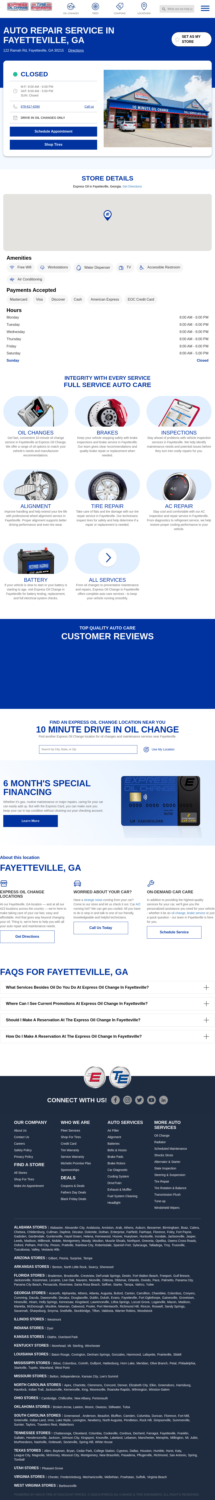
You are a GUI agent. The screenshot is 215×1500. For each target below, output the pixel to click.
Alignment (114, 1137)
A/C (138, 904)
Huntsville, (147, 1236)
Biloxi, (57, 1363)
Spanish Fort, (123, 1245)
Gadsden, (20, 1236)
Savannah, (21, 1310)
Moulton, (98, 1240)
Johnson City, (71, 1437)
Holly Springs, (48, 1302)
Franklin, (183, 1433)
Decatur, (78, 1232)
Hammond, (134, 1354)
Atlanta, (94, 1293)
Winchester (92, 1346)
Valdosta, (107, 1310)
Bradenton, (55, 1275)
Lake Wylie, (63, 1420)
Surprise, (76, 1258)
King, (85, 1389)
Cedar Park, (84, 1451)
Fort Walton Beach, (146, 1275)
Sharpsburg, (38, 1310)
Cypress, (123, 1451)
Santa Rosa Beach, (87, 1284)
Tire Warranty (70, 1150)
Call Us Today (100, 928)
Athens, (129, 1227)
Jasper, (191, 1236)
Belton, (54, 1376)
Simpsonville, (162, 1420)
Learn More (31, 820)
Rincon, (146, 1306)
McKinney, (53, 1455)
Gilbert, (53, 1258)
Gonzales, (119, 1354)
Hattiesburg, (111, 1363)
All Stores (20, 1172)
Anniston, (108, 1227)
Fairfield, (132, 1232)
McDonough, (35, 1306)
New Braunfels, (110, 1455)
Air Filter (113, 1130)
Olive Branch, (159, 1363)
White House (104, 1442)
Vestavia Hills (50, 1249)
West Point (62, 1367)
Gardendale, (36, 1236)
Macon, (172, 1302)
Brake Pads (115, 1156)
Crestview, (88, 1275)
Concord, (110, 1385)
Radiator (160, 1142)
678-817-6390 (30, 106)
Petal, (173, 1363)
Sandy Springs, (175, 1306)
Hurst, (170, 1451)
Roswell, (158, 1306)
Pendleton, (131, 1420)
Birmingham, (171, 1227)
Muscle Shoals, (115, 1240)
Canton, (130, 1293)
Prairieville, (164, 1354)
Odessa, (108, 1280)
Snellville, (66, 1310)
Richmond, (161, 1455)
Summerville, (181, 1420)
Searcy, (93, 1267)
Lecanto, (55, 1280)
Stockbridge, (82, 1310)
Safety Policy (23, 1150)
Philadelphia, (187, 1363)
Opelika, (161, 1240)
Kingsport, (88, 1437)
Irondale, (161, 1236)
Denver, (122, 1385)
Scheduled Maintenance (170, 1148)
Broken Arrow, (62, 1407)
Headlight (114, 1202)
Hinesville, (21, 1302)
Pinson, (55, 1245)
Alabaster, (57, 1227)
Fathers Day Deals (73, 1192)
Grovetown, (187, 1297)
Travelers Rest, (47, 1424)
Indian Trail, (36, 1389)
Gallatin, (19, 1437)
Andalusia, (93, 1227)
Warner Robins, (125, 1310)
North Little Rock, (75, 1267)
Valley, (35, 1249)
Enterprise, (117, 1232)
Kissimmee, (40, 1280)
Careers (19, 1143)
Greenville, (21, 1420)
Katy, (178, 1451)
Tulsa (126, 1407)
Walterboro (66, 1424)
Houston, (146, 1451)
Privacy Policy (23, 1156)
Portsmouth (100, 1398)
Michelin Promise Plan (76, 1163)
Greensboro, (166, 1385)
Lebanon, (130, 1437)
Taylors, (31, 1424)
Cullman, (52, 1232)
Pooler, (91, 1306)
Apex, (68, 1385)
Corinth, (83, 1363)
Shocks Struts (163, 1155)
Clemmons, (95, 1385)
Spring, (193, 1455)
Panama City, (184, 1280)
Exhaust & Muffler (120, 1189)
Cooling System (118, 1176)
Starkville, (20, 1367)
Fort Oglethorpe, (150, 1297)
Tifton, (96, 1310)
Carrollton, (144, 1293)
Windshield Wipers (167, 1207)
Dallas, (134, 1451)
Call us (89, 106)
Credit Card (68, 1143)
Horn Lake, (127, 1363)
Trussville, (178, 1245)
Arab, (119, 1227)
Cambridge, (49, 1398)
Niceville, (95, 1280)
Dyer (50, 1328)
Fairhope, (145, 1232)
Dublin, (94, 1297)
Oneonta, (148, 1240)
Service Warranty (72, 1156)
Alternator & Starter (167, 1162)
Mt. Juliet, (191, 1437)
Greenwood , (72, 1416)
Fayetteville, (129, 1297)
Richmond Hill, (129, 1306)
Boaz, (185, 1227)
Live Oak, (68, 1280)
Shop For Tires (24, 1179)
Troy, (167, 1245)
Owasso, (101, 1407)
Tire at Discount (60, 1494)
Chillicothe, (65, 1398)
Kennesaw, (66, 1302)
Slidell (177, 1354)
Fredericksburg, (71, 1477)
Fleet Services (70, 1130)
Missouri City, (71, 1455)
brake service (196, 913)
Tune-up (160, 1201)
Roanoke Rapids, (119, 1389)
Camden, (129, 1416)
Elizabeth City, (138, 1385)
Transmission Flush (167, 1194)
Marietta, (20, 1306)
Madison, (30, 1240)
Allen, (48, 1451)
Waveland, (47, 1367)
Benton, (57, 1267)
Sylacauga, (140, 1245)
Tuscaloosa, (22, 1249)
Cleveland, (80, 1433)
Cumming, (21, 1297)
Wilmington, (140, 1389)
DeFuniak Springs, (108, 1275)
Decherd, (139, 1433)
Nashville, (40, 1442)
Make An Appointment (29, 1186)
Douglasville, (79, 1297)
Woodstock (144, 1310)
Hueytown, (131, 1236)
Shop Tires (53, 144)
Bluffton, (116, 1416)
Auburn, (140, 1227)
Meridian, (142, 1363)
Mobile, (57, 1240)
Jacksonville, (176, 1236)
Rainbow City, (84, 1245)
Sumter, (19, 1424)
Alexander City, (75, 1227)
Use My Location (158, 749)
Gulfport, (96, 1363)
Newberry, (94, 1420)
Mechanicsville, (93, 1477)
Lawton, (78, 1407)
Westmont (54, 1319)
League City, (22, 1455)
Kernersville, (72, 1389)
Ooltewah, (55, 1442)
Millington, (177, 1437)
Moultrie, (51, 1306)
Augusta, (107, 1293)
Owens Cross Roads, (182, 1240)
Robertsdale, (103, 1245)
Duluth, (105, 1297)
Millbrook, (44, 1240)
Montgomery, (72, 1240)
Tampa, (129, 1284)
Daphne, (65, 1232)
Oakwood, (78, 1306)
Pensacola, (50, 1284)
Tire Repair (161, 1181)
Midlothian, (112, 1477)
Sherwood (107, 1267)
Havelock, (20, 1389)
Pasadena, (128, 1455)
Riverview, (66, 1284)
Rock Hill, (145, 1420)
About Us (20, 1130)
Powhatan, (127, 1477)
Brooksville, (72, 1275)
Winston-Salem (159, 1389)
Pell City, (43, 1245)
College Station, (104, 1451)
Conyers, (189, 1293)
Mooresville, (98, 1389)
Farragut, (152, 1433)
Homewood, (103, 1236)
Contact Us (21, 1137)
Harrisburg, (183, 1385)
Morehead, (59, 1346)
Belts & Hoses (117, 1150)
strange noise (93, 900)
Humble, (159, 1451)
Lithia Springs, (120, 1302)
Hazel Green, (73, 1236)
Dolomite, (91, 1232)
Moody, (86, 1240)
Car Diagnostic (118, 1170)
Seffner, (107, 1284)
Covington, (78, 1354)
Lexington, (79, 1420)
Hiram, (33, 1302)
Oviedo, (146, 1280)
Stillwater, (115, 1407)
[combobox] (177, 9)
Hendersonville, (37, 1437)
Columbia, (144, 1416)
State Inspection (165, 1168)
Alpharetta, (69, 1293)
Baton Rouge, (61, 1354)
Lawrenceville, (100, 1302)
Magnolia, (38, 1455)
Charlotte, (79, 1385)
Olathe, (52, 1337)
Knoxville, (102, 1437)
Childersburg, (36, 1232)
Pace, (156, 1280)
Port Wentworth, (108, 1306)
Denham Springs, (99, 1354)
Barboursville (68, 1486)
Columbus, (175, 1293)
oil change (178, 913)
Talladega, (156, 1245)
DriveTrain (115, 1183)
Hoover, (117, 1236)
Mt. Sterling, (76, 1346)
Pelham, (30, 1245)
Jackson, (54, 1437)
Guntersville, (54, 1236)
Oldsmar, (121, 1280)
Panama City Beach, (28, 1284)
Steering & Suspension (169, 1175)
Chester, (53, 1477)
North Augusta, (113, 1420)
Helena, (88, 1236)
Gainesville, (170, 1297)
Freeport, (166, 1275)
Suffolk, (141, 1477)
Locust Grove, (140, 1302)
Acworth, (55, 1293)
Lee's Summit (109, 1376)
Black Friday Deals (73, 1199)
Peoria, (64, 1258)
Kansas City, (90, 1376)
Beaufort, (104, 1416)
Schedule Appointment (53, 131)
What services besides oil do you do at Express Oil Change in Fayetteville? (107, 987)
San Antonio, (178, 1455)
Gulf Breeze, (181, 1275)
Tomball (19, 1459)
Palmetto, (167, 1280)
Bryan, (71, 1451)
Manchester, (146, 1437)
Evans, (115, 1297)
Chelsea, (20, 1232)
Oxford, (19, 1245)
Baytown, (59, 1451)
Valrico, (140, 1284)
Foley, (171, 1232)
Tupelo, (33, 1367)
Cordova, (126, 1433)
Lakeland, (116, 1437)
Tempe (88, 1258)
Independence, (70, 1376)
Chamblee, (159, 1293)
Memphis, (162, 1437)
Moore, (90, 1407)
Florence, (159, 1232)
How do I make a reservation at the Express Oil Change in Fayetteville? (107, 1036)
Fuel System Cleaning (123, 1196)
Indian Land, (38, 1420)
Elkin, (153, 1385)
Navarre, (82, 1280)
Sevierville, (70, 1442)
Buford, (119, 1293)
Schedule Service (174, 932)
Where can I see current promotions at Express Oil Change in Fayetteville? (107, 1003)
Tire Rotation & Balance (170, 1188)
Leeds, (18, 1240)
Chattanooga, (63, 1433)
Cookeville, (110, 1433)
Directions (76, 50)
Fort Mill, (184, 1416)
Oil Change (162, 1135)
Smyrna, (53, 1310)
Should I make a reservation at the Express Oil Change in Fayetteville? (107, 1020)
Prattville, (68, 1245)
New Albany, (82, 1398)
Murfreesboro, (23, 1442)
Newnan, (64, 1306)
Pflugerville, (145, 1455)
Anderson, (89, 1416)
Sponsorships (70, 1170)
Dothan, (104, 1232)
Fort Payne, (184, 1232)
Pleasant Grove (52, 1468)
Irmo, (51, 1420)
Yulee (150, 1284)
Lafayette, (149, 1354)
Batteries (114, 1143)
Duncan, (157, 1416)
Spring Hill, (86, 1442)
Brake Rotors (117, 1163)
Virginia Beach (157, 1477)
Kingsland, (82, 1302)
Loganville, (158, 1302)
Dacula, (34, 1297)
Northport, (134, 1240)
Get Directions (132, 186)
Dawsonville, (49, 1297)
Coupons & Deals (72, 1186)
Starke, (118, 1284)
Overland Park (68, 1337)
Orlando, (134, 1280)
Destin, (127, 1275)
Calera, (195, 1227)
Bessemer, (154, 1227)
